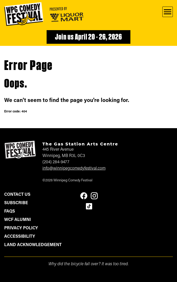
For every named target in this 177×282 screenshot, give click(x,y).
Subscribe (16, 203)
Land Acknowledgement (33, 245)
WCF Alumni (17, 220)
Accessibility (19, 237)
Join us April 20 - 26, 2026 (88, 37)
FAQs (9, 211)
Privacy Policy (21, 228)
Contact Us (17, 195)
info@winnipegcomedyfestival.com (74, 168)
